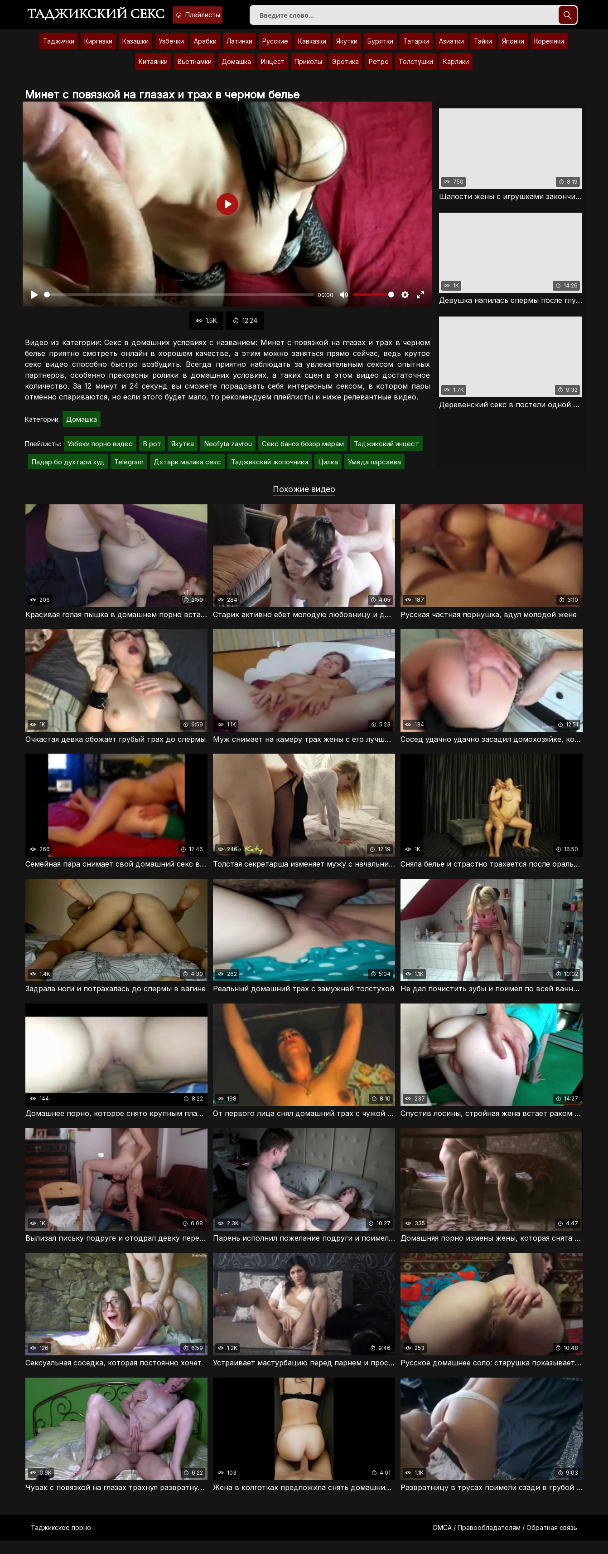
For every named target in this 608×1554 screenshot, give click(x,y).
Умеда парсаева (374, 468)
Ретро (379, 68)
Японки (513, 47)
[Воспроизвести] (34, 301)
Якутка (182, 450)
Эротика (345, 68)
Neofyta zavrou (228, 450)
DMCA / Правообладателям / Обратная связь (505, 1541)
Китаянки (153, 68)
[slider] (179, 301)
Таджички (58, 47)
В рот (152, 450)
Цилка (328, 468)
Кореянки (549, 47)
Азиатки (451, 47)
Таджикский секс (104, 16)
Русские (275, 47)
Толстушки (416, 68)
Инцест (273, 68)
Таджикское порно (61, 1541)
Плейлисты (223, 15)
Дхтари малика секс (187, 468)
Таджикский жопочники (269, 468)
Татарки (416, 47)
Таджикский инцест (386, 450)
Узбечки (171, 47)
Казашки (135, 47)
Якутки (346, 47)
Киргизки (98, 47)
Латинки (239, 47)
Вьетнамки (195, 68)
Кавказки (312, 47)
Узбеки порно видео (100, 450)
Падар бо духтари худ (67, 468)
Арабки (205, 47)
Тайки (483, 47)
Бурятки (380, 47)
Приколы (308, 68)
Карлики (456, 68)
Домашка (236, 68)
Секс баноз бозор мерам (303, 450)
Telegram (129, 468)
